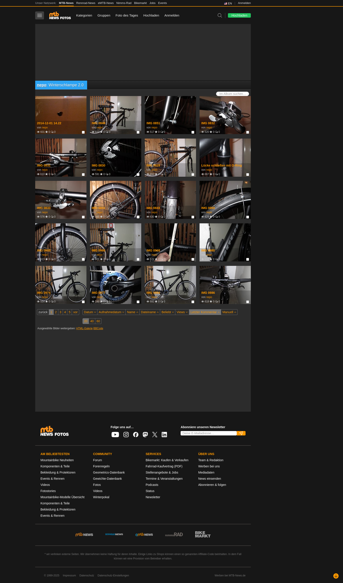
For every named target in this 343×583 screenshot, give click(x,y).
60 (98, 321)
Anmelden (244, 3)
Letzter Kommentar (205, 312)
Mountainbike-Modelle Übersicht (62, 497)
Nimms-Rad (124, 3)
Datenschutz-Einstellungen (113, 575)
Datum (90, 312)
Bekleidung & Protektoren (57, 472)
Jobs (152, 3)
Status (150, 491)
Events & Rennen (52, 478)
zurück (43, 312)
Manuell (229, 312)
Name (132, 312)
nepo (41, 85)
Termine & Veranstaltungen (164, 478)
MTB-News (66, 3)
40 (92, 321)
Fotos (97, 485)
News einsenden (209, 478)
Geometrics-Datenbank (109, 472)
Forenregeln (101, 466)
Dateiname (150, 312)
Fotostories (48, 491)
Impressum (69, 575)
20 (86, 321)
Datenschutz (86, 575)
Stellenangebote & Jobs (162, 472)
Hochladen (151, 15)
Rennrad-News (85, 3)
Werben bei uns (209, 466)
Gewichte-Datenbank (107, 478)
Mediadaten (206, 472)
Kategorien (84, 15)
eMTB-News (106, 3)
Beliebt (167, 312)
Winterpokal (101, 497)
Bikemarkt (140, 3)
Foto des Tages (127, 15)
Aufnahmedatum (111, 312)
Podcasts (152, 485)
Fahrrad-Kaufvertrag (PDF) (164, 466)
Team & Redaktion (210, 460)
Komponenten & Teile (55, 466)
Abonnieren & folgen (212, 485)
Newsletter (153, 497)
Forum (97, 460)
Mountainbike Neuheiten (57, 460)
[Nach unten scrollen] (336, 576)
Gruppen (103, 15)
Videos (45, 485)
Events (162, 3)
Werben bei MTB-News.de (230, 575)
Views (182, 312)
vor (75, 312)
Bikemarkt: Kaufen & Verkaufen (167, 460)
